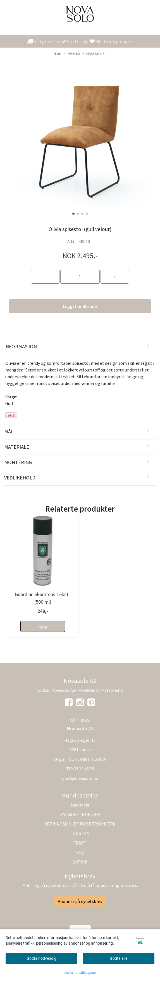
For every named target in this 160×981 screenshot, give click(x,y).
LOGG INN (80, 833)
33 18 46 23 (84, 768)
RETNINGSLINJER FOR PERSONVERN (80, 824)
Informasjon (20, 346)
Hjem (57, 53)
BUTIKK (80, 862)
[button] (73, 214)
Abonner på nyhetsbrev (80, 901)
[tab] (80, 346)
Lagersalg (80, 805)
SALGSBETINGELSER (80, 814)
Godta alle (118, 958)
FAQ (80, 852)
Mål (8, 431)
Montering (18, 462)
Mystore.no (112, 690)
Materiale (16, 447)
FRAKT (80, 843)
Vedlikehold (19, 477)
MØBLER (72, 53)
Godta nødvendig (41, 958)
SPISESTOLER (94, 53)
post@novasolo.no (80, 778)
